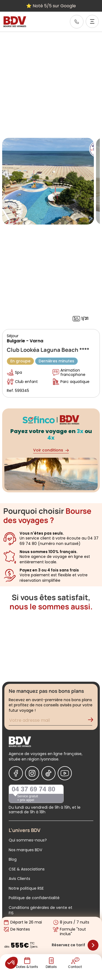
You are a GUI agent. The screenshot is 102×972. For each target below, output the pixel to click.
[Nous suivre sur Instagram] (32, 773)
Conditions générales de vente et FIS (40, 910)
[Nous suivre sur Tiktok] (48, 773)
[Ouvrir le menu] (92, 21)
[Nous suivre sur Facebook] (16, 773)
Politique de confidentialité (34, 898)
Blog (13, 859)
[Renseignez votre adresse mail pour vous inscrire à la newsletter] (50, 721)
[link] (77, 21)
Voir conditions (51, 450)
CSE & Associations (27, 869)
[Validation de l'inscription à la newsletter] (92, 721)
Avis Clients (19, 878)
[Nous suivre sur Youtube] (65, 773)
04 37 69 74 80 (33, 789)
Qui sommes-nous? (28, 840)
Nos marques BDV (25, 850)
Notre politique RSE (26, 888)
